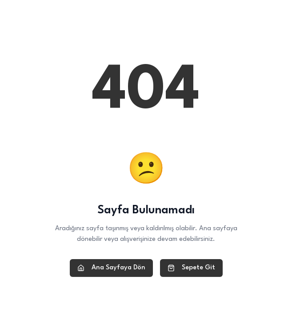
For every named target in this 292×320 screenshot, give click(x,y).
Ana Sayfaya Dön (111, 268)
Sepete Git (191, 268)
